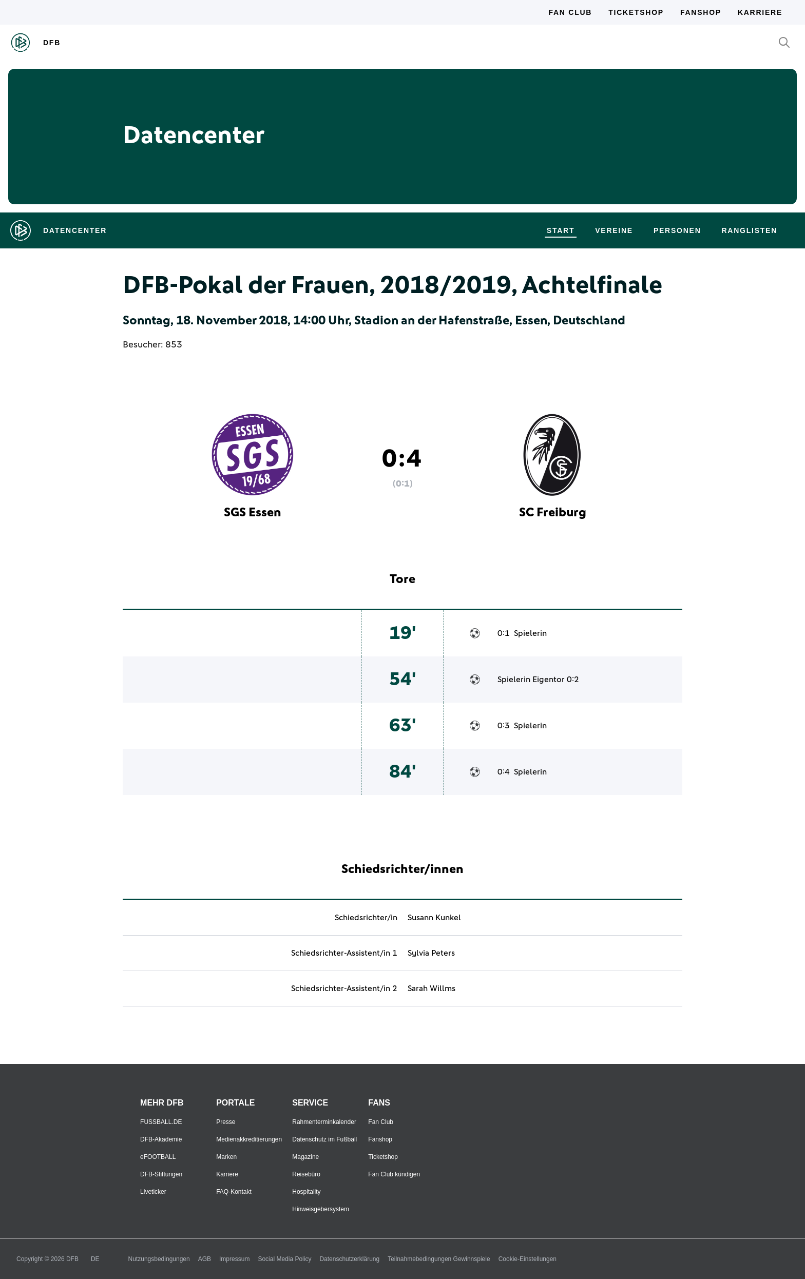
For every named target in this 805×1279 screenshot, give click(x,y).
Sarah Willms (431, 988)
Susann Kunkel (434, 918)
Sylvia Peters (431, 953)
